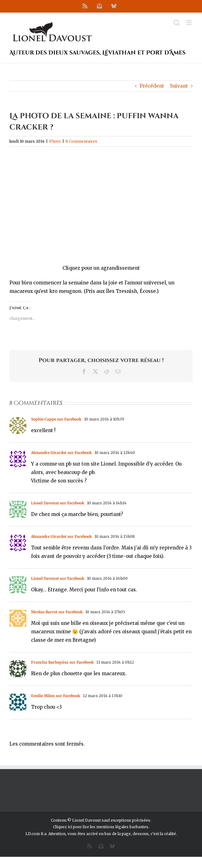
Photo (55, 141)
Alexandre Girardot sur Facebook (61, 452)
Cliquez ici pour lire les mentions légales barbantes (100, 826)
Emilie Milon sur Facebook (55, 695)
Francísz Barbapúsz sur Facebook (62, 662)
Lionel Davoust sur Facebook (57, 503)
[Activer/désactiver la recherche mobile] (176, 22)
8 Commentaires (81, 141)
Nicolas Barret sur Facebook (57, 612)
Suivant (179, 86)
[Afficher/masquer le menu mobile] (189, 22)
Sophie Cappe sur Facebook (56, 419)
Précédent (152, 86)
